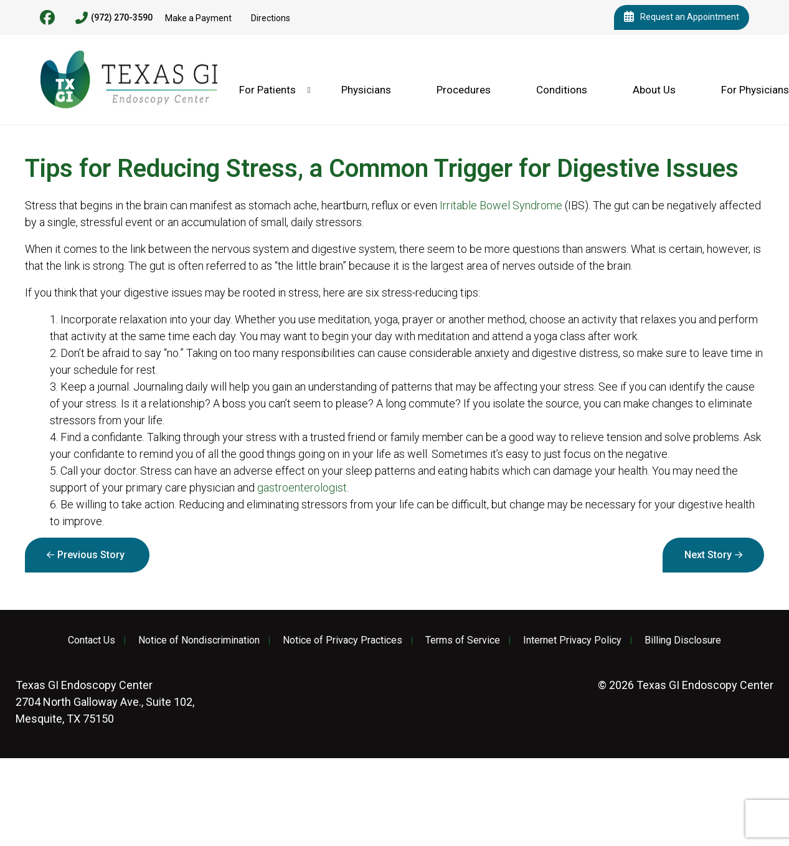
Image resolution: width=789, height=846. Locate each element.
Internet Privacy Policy (572, 640)
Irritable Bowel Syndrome (501, 205)
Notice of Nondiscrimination (199, 640)
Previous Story (91, 555)
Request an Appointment (681, 17)
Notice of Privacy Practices (342, 640)
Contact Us (91, 640)
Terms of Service (462, 640)
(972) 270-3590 (114, 18)
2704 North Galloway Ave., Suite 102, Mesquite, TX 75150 (105, 701)
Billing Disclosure (683, 640)
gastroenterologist (302, 487)
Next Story (708, 555)
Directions (270, 18)
